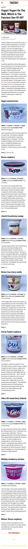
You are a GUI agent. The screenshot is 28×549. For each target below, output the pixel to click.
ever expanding (5, 82)
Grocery (3, 7)
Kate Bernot (6, 37)
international (10, 84)
